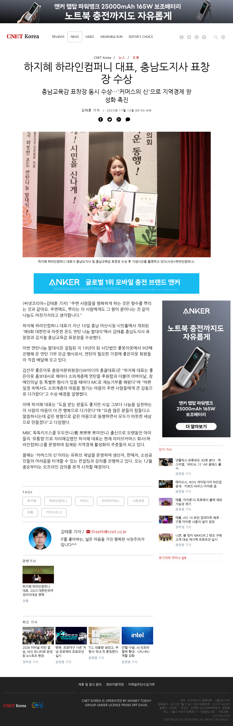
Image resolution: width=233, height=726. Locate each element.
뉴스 (122, 57)
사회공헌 (138, 500)
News (75, 36)
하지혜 (31, 500)
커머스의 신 (54, 512)
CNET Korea (102, 57)
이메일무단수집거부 (141, 684)
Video (89, 36)
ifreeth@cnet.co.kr (106, 532)
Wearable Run (111, 36)
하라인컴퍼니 (58, 500)
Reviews (58, 36)
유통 (136, 57)
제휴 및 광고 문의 (90, 684)
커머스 (84, 500)
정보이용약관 (115, 684)
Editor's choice (141, 36)
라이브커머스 (110, 500)
